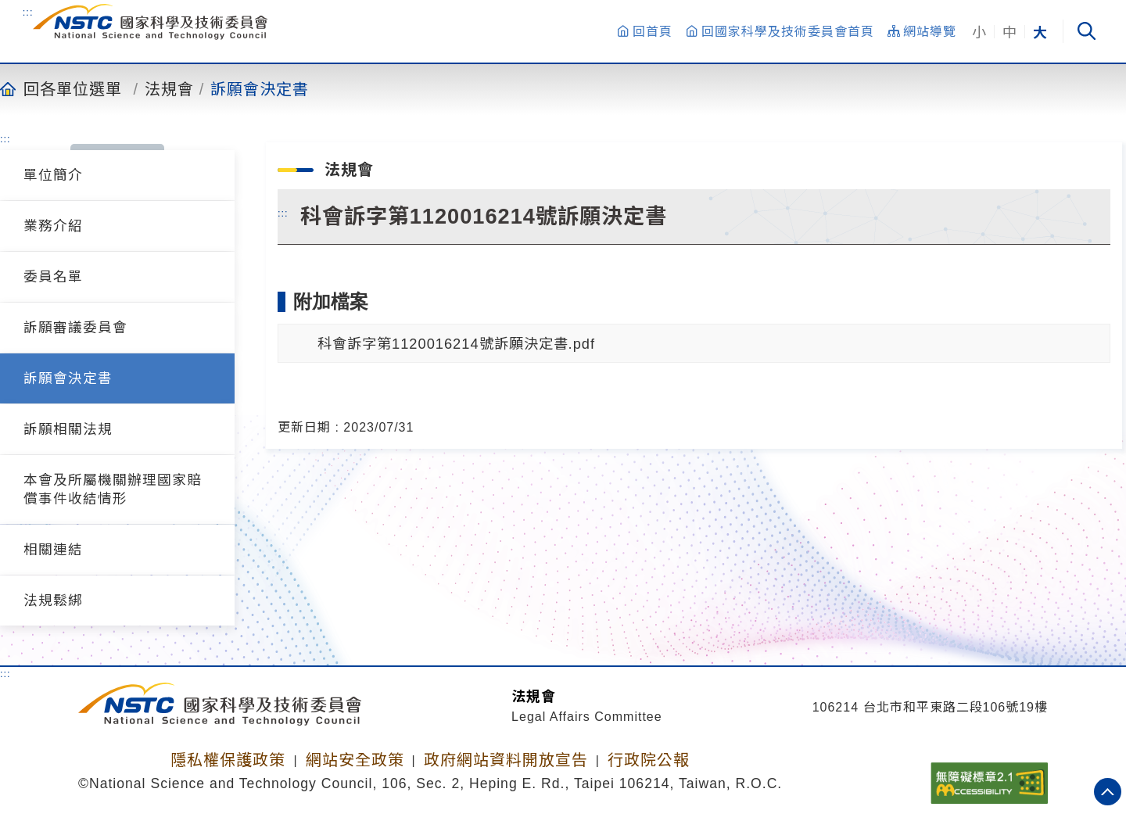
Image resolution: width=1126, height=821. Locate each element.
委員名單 (53, 277)
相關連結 (53, 549)
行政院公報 (649, 760)
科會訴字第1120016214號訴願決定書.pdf (456, 343)
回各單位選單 (72, 88)
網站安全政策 (355, 760)
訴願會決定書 (259, 88)
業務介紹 (53, 226)
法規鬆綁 (53, 600)
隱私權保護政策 (227, 760)
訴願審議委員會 (75, 327)
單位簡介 (53, 175)
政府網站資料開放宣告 (506, 760)
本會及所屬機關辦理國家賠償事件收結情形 (112, 489)
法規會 (169, 88)
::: (28, 11)
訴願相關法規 (68, 429)
